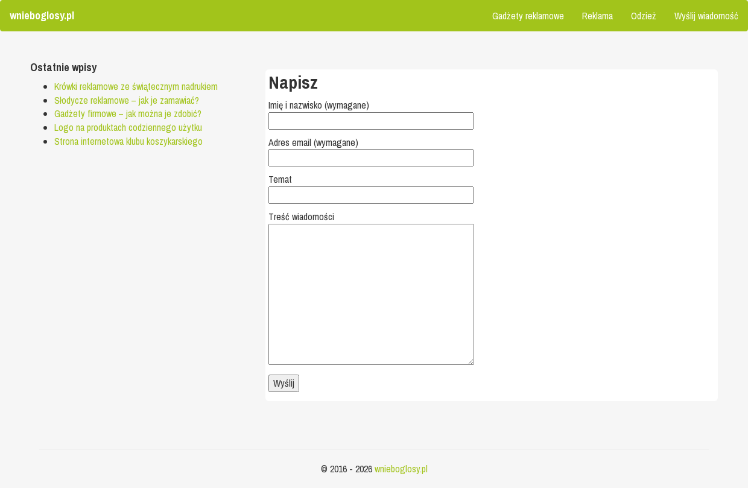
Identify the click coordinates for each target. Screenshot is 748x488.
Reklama (597, 15)
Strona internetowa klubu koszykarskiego (128, 141)
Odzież (643, 15)
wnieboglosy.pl (401, 468)
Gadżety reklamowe (528, 15)
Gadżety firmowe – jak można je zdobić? (127, 113)
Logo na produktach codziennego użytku (128, 127)
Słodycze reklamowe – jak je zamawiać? (126, 100)
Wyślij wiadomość (706, 15)
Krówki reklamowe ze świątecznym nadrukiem (136, 86)
